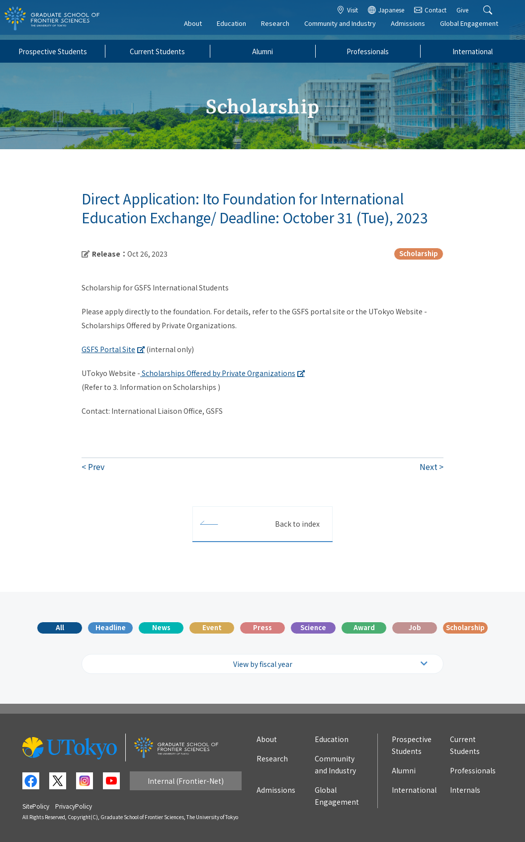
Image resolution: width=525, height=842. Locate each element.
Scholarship (465, 627)
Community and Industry (347, 28)
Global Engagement (476, 28)
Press (262, 627)
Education (238, 28)
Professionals (368, 51)
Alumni (262, 51)
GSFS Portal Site (108, 349)
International (472, 51)
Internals (465, 790)
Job (415, 627)
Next (429, 466)
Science (313, 627)
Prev (96, 466)
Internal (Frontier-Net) (186, 781)
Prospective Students (52, 51)
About (200, 28)
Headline (110, 627)
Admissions (415, 28)
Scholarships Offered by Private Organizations (217, 373)
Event (212, 627)
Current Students (157, 51)
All (60, 627)
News (161, 627)
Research (282, 28)
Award (364, 627)
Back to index (297, 524)
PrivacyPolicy (73, 806)
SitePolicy (35, 806)
